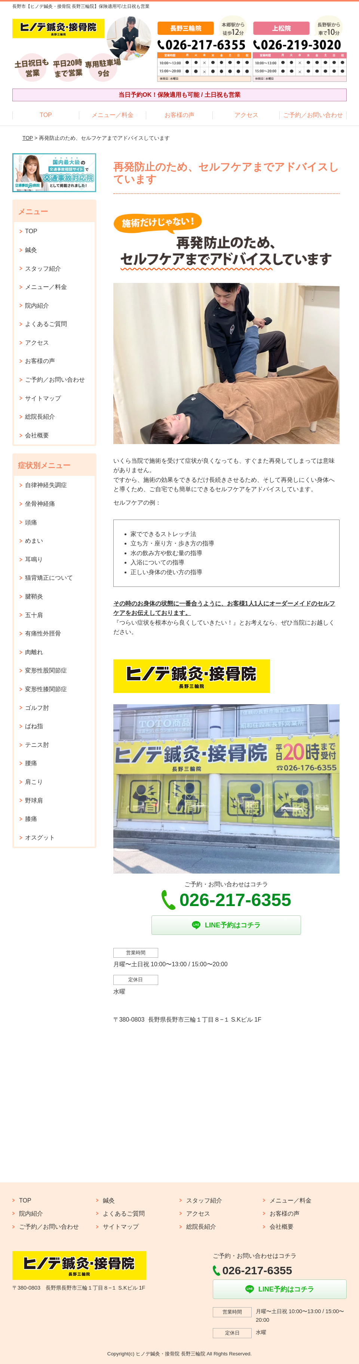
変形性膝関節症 (46, 689)
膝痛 (31, 819)
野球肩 (34, 800)
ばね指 (34, 726)
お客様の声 (179, 115)
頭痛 (31, 522)
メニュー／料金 (113, 115)
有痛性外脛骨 (43, 633)
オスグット (40, 837)
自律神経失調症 (46, 485)
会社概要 (37, 435)
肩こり (34, 782)
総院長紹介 (40, 416)
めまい (34, 541)
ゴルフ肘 (37, 708)
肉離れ (34, 652)
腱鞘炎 (34, 596)
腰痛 (31, 763)
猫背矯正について (49, 578)
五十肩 (34, 615)
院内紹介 (37, 305)
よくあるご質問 (46, 324)
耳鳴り (34, 559)
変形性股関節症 (46, 670)
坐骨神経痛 (40, 504)
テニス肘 (37, 745)
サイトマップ (43, 398)
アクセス (246, 115)
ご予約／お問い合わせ (313, 115)
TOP (46, 115)
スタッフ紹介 (43, 268)
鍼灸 (31, 250)
